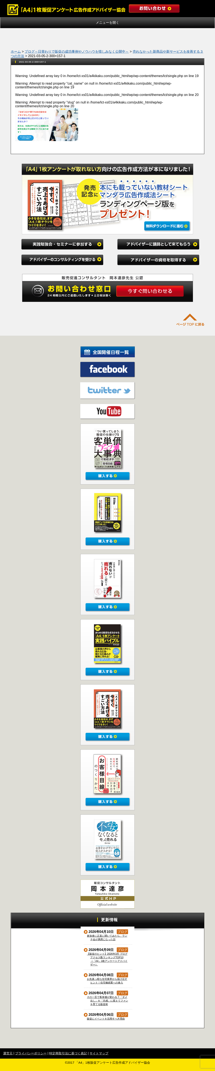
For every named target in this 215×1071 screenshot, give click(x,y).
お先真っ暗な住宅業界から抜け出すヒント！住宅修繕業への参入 (107, 981)
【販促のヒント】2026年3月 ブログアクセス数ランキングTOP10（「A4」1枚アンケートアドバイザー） (107, 959)
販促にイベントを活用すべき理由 (106, 1018)
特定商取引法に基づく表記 (68, 1053)
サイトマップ (98, 1053)
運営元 (8, 1053)
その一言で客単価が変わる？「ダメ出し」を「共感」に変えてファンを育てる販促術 (107, 1001)
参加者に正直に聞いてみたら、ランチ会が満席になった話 (107, 937)
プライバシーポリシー (31, 1053)
